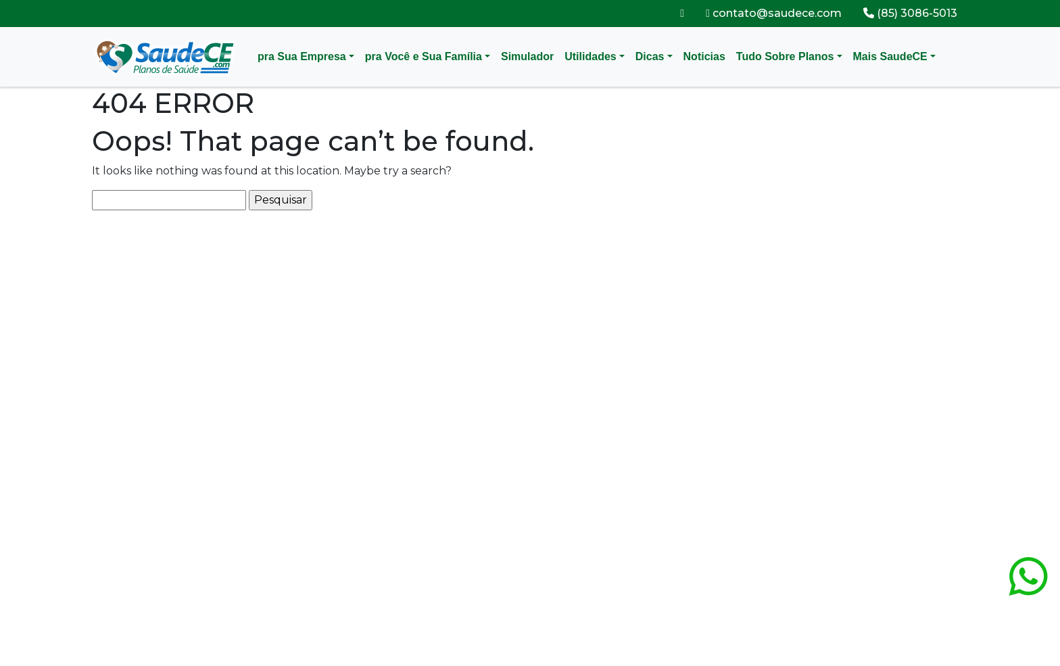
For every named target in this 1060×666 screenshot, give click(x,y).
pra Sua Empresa (302, 56)
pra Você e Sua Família (423, 56)
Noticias (704, 56)
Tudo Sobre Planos (785, 56)
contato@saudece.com (774, 13)
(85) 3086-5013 (910, 13)
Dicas (650, 56)
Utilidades (590, 56)
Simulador (527, 56)
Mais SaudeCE (890, 56)
